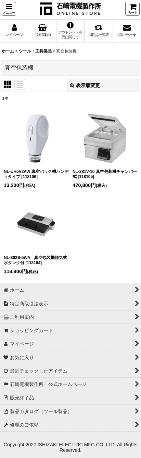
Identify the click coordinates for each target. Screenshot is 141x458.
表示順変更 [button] (85, 85)
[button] (9, 9)
